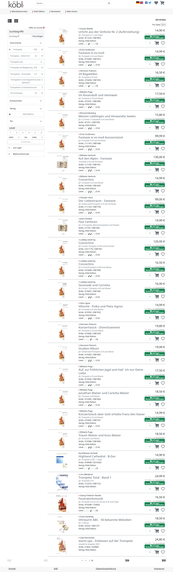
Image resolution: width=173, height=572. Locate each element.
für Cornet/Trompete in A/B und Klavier (95, 267)
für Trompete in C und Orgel (90, 35)
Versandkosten (160, 34)
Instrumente (15, 43)
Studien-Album (89, 348)
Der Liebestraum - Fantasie (97, 201)
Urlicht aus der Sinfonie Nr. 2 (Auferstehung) (109, 32)
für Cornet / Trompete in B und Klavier (95, 288)
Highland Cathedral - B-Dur (97, 456)
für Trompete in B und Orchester (92, 140)
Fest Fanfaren (88, 222)
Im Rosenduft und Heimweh (98, 95)
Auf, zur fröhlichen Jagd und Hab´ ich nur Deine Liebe (111, 371)
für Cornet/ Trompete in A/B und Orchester (97, 246)
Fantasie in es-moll (91, 53)
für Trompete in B (86, 480)
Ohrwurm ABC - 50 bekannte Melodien (105, 520)
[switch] (10, 148)
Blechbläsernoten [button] (19, 11)
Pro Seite (156, 24)
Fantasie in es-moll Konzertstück (101, 137)
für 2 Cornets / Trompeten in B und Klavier (96, 119)
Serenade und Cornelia (94, 285)
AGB (56, 568)
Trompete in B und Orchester (91, 161)
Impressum (159, 568)
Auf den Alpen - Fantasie (95, 158)
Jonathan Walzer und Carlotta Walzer (104, 393)
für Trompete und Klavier (89, 396)
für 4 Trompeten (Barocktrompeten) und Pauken (99, 225)
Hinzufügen (38, 36)
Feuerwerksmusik (91, 498)
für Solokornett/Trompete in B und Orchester (97, 204)
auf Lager (17, 147)
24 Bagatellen (88, 74)
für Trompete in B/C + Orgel (90, 459)
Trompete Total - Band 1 (95, 477)
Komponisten (16, 100)
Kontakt (12, 568)
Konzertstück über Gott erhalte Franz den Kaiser (112, 414)
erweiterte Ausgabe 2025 (89, 544)
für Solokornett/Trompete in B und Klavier (96, 351)
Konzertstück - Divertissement (99, 327)
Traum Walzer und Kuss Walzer (100, 435)
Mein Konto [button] (71, 11)
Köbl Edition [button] (38, 11)
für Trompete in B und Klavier (91, 56)
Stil (11, 121)
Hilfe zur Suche (37, 27)
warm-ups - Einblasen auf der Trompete (106, 541)
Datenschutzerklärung (106, 568)
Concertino (86, 179)
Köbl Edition (28, 114)
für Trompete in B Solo (88, 77)
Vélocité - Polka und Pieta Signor (101, 306)
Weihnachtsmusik (21, 154)
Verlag (13, 108)
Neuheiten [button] (55, 11)
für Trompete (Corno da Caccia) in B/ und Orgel (99, 501)
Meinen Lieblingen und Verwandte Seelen (107, 116)
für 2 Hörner (84, 523)
